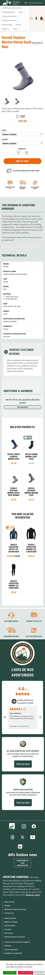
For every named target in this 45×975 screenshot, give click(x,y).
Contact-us (9, 913)
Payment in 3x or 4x (10, 187)
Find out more (23, 764)
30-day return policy (35, 187)
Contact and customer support (17, 942)
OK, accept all (9, 972)
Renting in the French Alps (15, 909)
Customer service (11, 621)
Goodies (8, 929)
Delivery (8, 946)
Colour (4, 140)
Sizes (4, 130)
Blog (12, 826)
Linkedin (20, 846)
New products (10, 918)
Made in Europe (11, 922)
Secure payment (11, 949)
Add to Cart (22, 161)
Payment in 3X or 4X (33, 621)
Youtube (32, 837)
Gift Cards (9, 933)
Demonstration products (15, 937)
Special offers (10, 925)
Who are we (9, 902)
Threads (12, 837)
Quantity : (22, 149)
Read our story (33, 895)
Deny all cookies (25, 972)
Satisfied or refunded (13, 953)
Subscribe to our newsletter (22, 862)
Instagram (23, 826)
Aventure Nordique (16, 877)
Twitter (22, 837)
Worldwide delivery (22, 187)
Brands (7, 905)
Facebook (33, 826)
